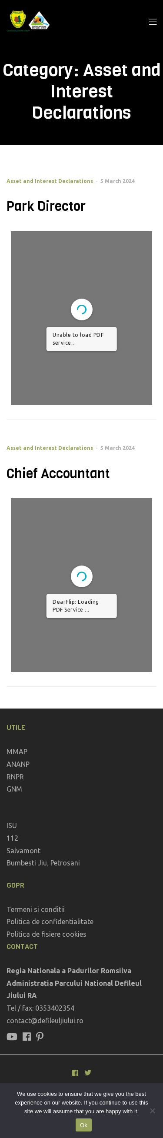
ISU (12, 825)
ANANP (18, 764)
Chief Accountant (58, 473)
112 (12, 838)
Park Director (46, 206)
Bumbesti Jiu (27, 863)
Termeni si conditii (36, 909)
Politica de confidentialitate (50, 921)
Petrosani (65, 863)
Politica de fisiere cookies (46, 934)
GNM (14, 789)
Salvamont (23, 851)
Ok (83, 1125)
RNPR (15, 777)
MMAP (17, 751)
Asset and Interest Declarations (50, 181)
